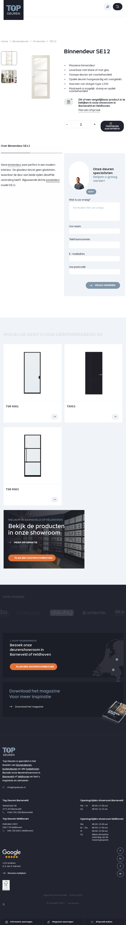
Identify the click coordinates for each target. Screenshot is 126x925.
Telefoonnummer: (80, 242)
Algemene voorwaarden (55, 900)
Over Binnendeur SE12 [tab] (15, 149)
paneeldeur (53, 183)
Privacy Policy (76, 900)
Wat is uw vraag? (79, 202)
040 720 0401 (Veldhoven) (17, 835)
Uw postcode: (77, 270)
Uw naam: (75, 229)
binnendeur (15, 167)
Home (4, 41)
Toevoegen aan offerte (114, 128)
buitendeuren (9, 773)
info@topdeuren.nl (14, 792)
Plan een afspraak (89, 110)
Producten (40, 41)
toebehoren (32, 773)
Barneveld (8, 781)
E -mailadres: (77, 257)
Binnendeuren (21, 41)
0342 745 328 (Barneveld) (17, 817)
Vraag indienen (104, 288)
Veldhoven (24, 781)
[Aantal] (82, 124)
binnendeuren (24, 769)
